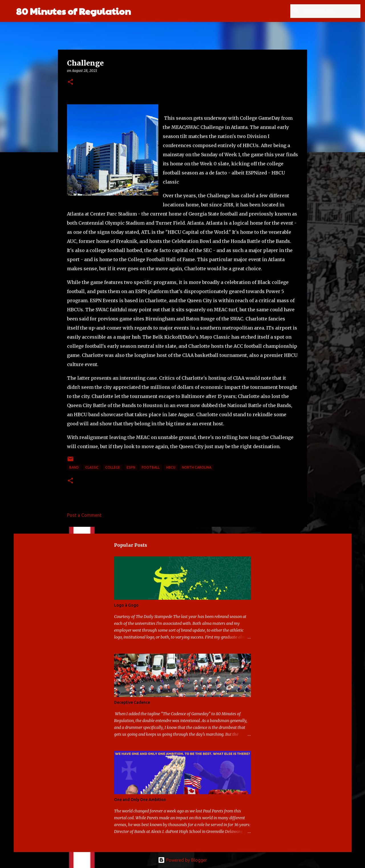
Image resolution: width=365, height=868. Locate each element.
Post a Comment (84, 515)
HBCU (170, 467)
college (112, 467)
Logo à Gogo (126, 605)
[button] (70, 82)
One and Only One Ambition (140, 799)
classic (92, 467)
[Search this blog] (330, 11)
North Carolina (196, 467)
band (74, 467)
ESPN (131, 467)
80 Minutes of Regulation (73, 11)
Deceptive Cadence (132, 702)
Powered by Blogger (182, 860)
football (151, 467)
